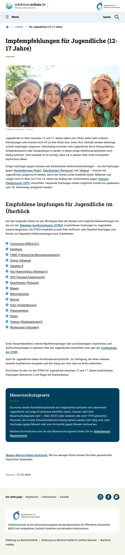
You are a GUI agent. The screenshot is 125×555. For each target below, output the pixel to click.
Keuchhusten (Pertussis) (58, 170)
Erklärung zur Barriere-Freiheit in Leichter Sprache (69, 540)
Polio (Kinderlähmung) (23, 305)
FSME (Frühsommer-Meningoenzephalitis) (35, 254)
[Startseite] (7, 27)
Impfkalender (109, 347)
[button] (7, 17)
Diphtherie (16, 249)
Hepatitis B (16, 265)
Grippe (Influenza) (20, 260)
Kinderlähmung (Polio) (27, 170)
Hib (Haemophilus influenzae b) (29, 271)
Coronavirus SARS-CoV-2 (24, 243)
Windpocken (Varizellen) (24, 327)
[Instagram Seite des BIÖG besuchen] (100, 497)
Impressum (31, 496)
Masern (14, 288)
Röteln (14, 316)
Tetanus (84, 170)
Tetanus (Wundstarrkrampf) (26, 321)
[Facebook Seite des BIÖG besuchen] (108, 497)
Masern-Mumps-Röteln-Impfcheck (26, 455)
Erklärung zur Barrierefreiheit (22, 540)
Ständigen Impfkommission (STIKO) (41, 225)
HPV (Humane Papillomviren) (27, 277)
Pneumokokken (19, 310)
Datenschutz (49, 496)
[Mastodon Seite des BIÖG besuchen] (116, 497)
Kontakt (64, 496)
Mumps (14, 299)
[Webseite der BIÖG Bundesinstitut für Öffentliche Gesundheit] (26, 517)
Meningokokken (19, 293)
